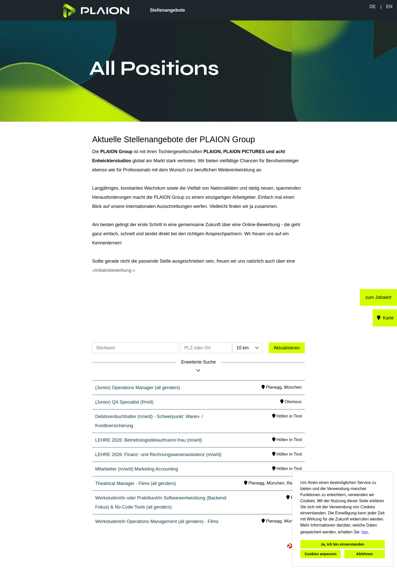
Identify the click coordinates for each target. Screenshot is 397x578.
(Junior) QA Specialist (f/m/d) (124, 402)
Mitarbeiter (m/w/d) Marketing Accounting (136, 469)
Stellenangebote (167, 10)
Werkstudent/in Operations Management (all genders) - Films (157, 521)
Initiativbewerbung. (114, 270)
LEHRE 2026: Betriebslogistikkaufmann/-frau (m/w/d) (148, 440)
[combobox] (247, 347)
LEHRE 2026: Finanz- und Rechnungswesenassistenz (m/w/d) (158, 454)
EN (389, 6)
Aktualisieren (287, 347)
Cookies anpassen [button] (320, 554)
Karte (385, 317)
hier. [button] (365, 532)
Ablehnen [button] (364, 554)
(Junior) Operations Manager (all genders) (137, 387)
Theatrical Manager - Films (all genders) (135, 483)
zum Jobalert (378, 297)
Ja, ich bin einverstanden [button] (342, 544)
